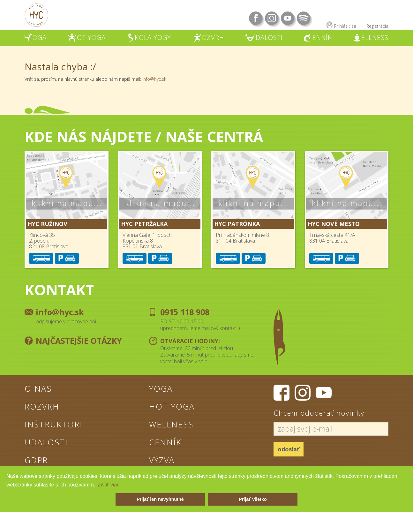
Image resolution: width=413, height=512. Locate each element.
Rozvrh (42, 406)
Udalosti (46, 442)
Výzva (162, 460)
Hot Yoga (172, 406)
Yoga (161, 388)
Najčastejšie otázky (79, 340)
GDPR (36, 460)
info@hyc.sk (154, 79)
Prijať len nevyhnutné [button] (160, 499)
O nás (38, 388)
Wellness (171, 424)
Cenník (165, 442)
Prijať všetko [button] (253, 499)
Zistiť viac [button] (108, 484)
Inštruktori (54, 424)
